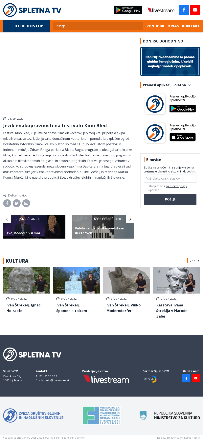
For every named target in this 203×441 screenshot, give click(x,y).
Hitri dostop (26, 26)
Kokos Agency (192, 437)
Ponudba (155, 26)
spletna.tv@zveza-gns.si (53, 380)
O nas (173, 26)
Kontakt (191, 26)
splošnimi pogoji (176, 186)
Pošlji (170, 199)
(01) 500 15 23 (48, 376)
